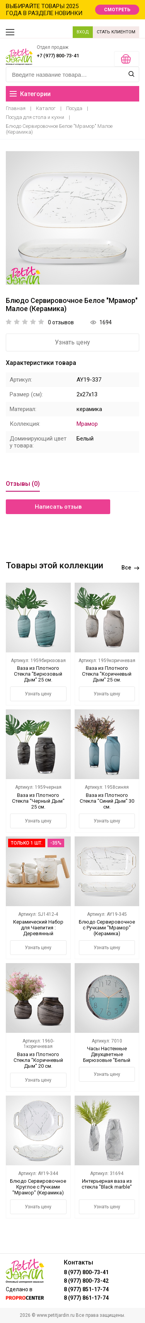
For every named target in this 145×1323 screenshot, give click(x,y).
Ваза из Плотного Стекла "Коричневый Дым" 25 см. (106, 674)
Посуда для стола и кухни (35, 117)
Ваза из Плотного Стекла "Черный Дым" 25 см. (38, 801)
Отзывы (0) (23, 483)
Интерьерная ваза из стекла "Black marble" (107, 1184)
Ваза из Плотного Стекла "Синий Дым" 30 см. (107, 801)
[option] (72, 218)
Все (130, 567)
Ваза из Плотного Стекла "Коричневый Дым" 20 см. (38, 1060)
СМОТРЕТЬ (117, 9)
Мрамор (87, 423)
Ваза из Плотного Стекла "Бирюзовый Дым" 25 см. (38, 674)
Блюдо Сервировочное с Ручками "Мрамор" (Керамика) (107, 927)
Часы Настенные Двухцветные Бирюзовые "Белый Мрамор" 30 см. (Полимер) (106, 1060)
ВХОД (83, 31)
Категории (30, 94)
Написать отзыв (58, 506)
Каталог (46, 108)
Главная (16, 108)
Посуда (74, 108)
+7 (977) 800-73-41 (58, 55)
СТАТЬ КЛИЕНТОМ (116, 31)
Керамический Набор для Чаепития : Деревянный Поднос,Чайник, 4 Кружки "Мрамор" (38, 933)
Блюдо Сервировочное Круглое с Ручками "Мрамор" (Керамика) (38, 1187)
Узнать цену (72, 342)
